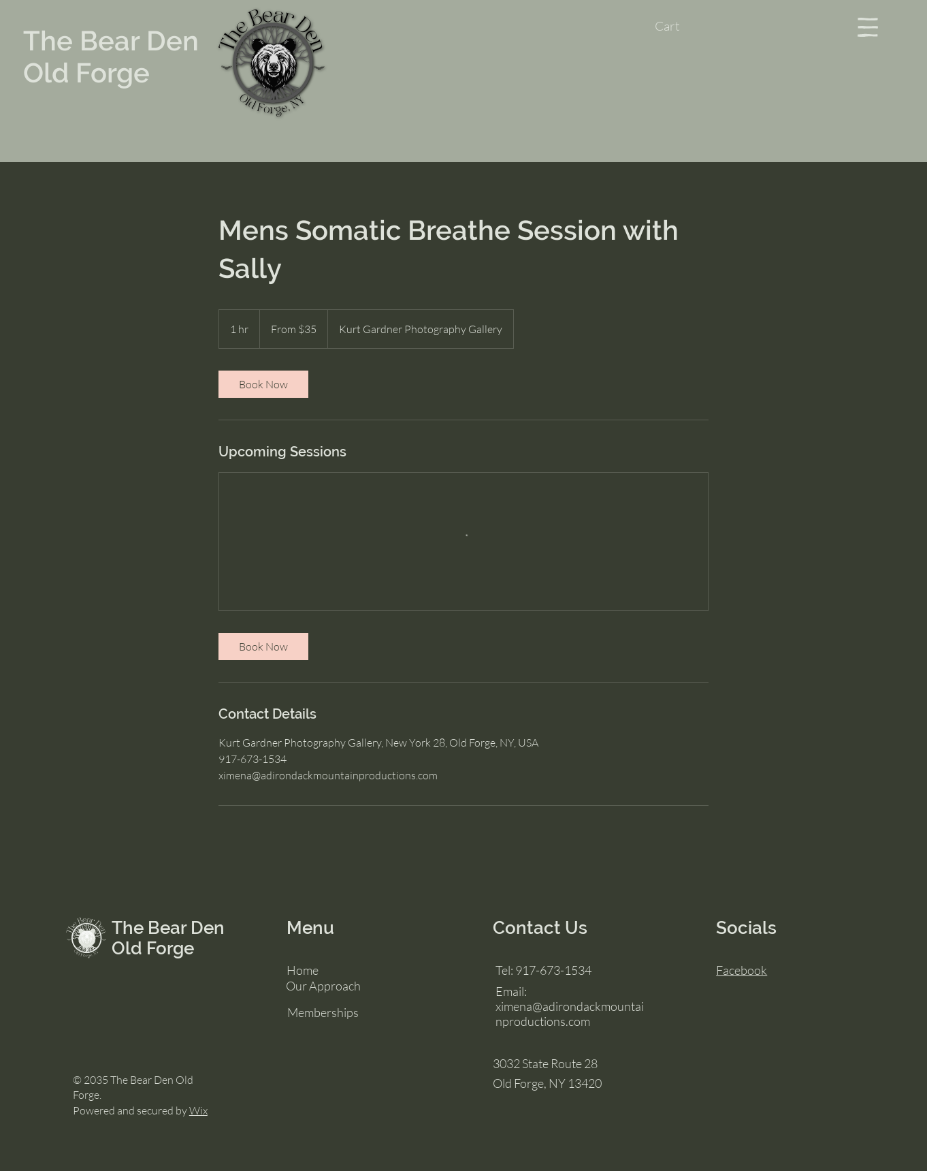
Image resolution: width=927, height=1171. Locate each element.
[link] (263, 384)
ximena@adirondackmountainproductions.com (569, 1014)
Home (303, 970)
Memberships (323, 1012)
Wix (198, 1110)
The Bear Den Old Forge (111, 57)
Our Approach (323, 985)
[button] (680, 26)
